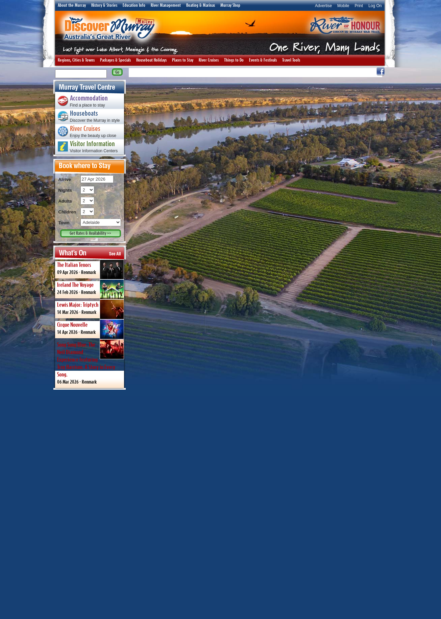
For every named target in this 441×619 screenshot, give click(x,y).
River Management (166, 5)
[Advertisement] (90, 504)
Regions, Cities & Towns (76, 60)
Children (67, 211)
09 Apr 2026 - (90, 268)
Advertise (323, 5)
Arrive (64, 179)
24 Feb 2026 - (90, 288)
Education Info (134, 5)
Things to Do (234, 60)
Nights (65, 190)
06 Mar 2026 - (90, 361)
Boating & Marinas (200, 5)
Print (358, 5)
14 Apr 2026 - (90, 328)
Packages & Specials (115, 60)
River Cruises (209, 60)
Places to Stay (182, 60)
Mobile (343, 5)
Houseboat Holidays (151, 60)
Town (64, 222)
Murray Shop (230, 5)
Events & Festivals (263, 60)
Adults (65, 201)
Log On (375, 5)
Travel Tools (291, 60)
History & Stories (104, 5)
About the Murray (72, 5)
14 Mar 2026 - (90, 308)
